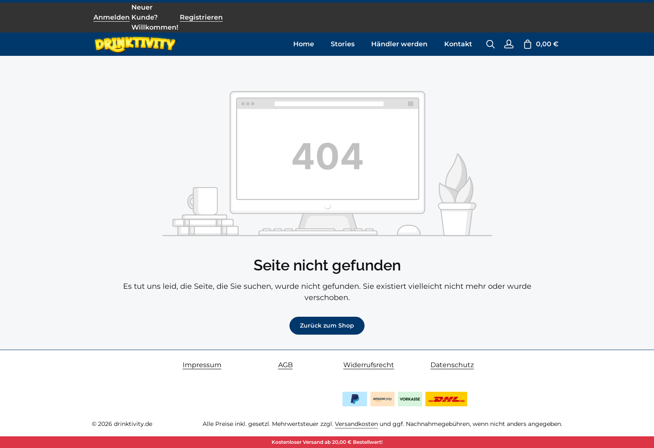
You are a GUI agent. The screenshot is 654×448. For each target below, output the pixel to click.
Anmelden (111, 17)
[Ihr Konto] (509, 44)
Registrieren (201, 17)
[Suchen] (490, 44)
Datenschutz (452, 365)
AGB (285, 365)
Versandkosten (356, 424)
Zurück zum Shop (327, 325)
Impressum (202, 365)
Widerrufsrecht (368, 365)
